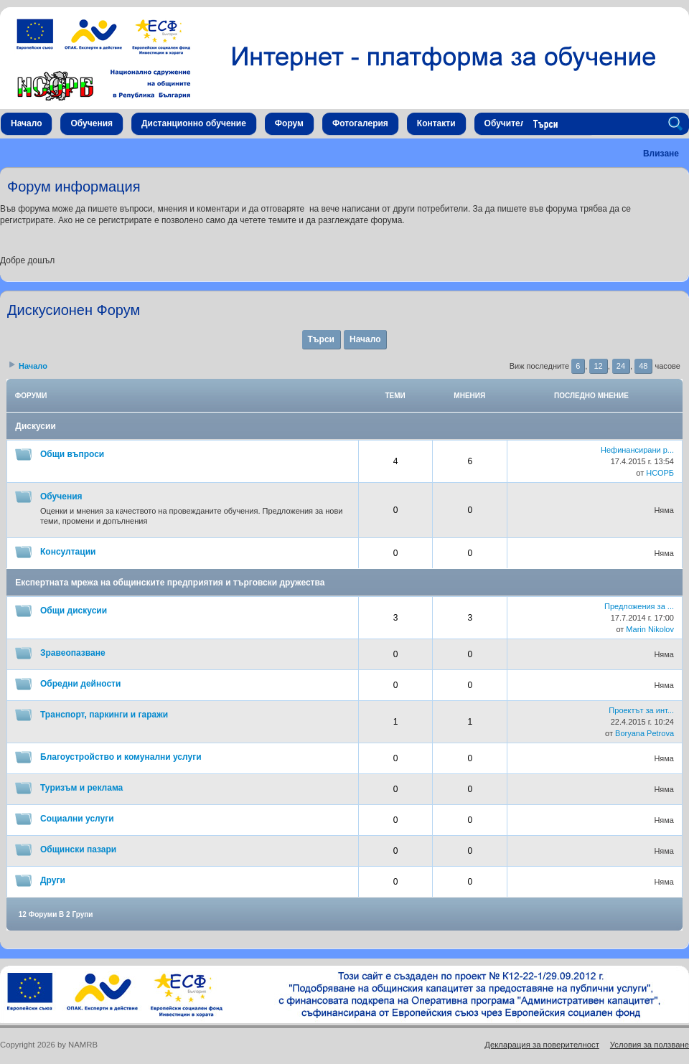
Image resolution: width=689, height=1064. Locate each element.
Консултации (67, 552)
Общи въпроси (72, 454)
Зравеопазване (73, 653)
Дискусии (35, 426)
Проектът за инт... (641, 710)
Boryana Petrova (644, 733)
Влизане (661, 154)
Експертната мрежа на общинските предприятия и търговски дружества (169, 583)
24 (621, 366)
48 (643, 366)
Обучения (61, 496)
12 (598, 366)
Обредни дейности (80, 684)
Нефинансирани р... (637, 450)
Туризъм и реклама (81, 788)
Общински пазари (78, 849)
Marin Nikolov (650, 629)
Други (52, 880)
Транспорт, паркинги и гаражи (104, 715)
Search (677, 124)
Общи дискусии (73, 611)
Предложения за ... (639, 606)
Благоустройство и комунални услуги (121, 757)
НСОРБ (660, 473)
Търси (321, 339)
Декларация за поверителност (541, 1044)
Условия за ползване (649, 1044)
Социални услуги (77, 819)
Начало (365, 339)
